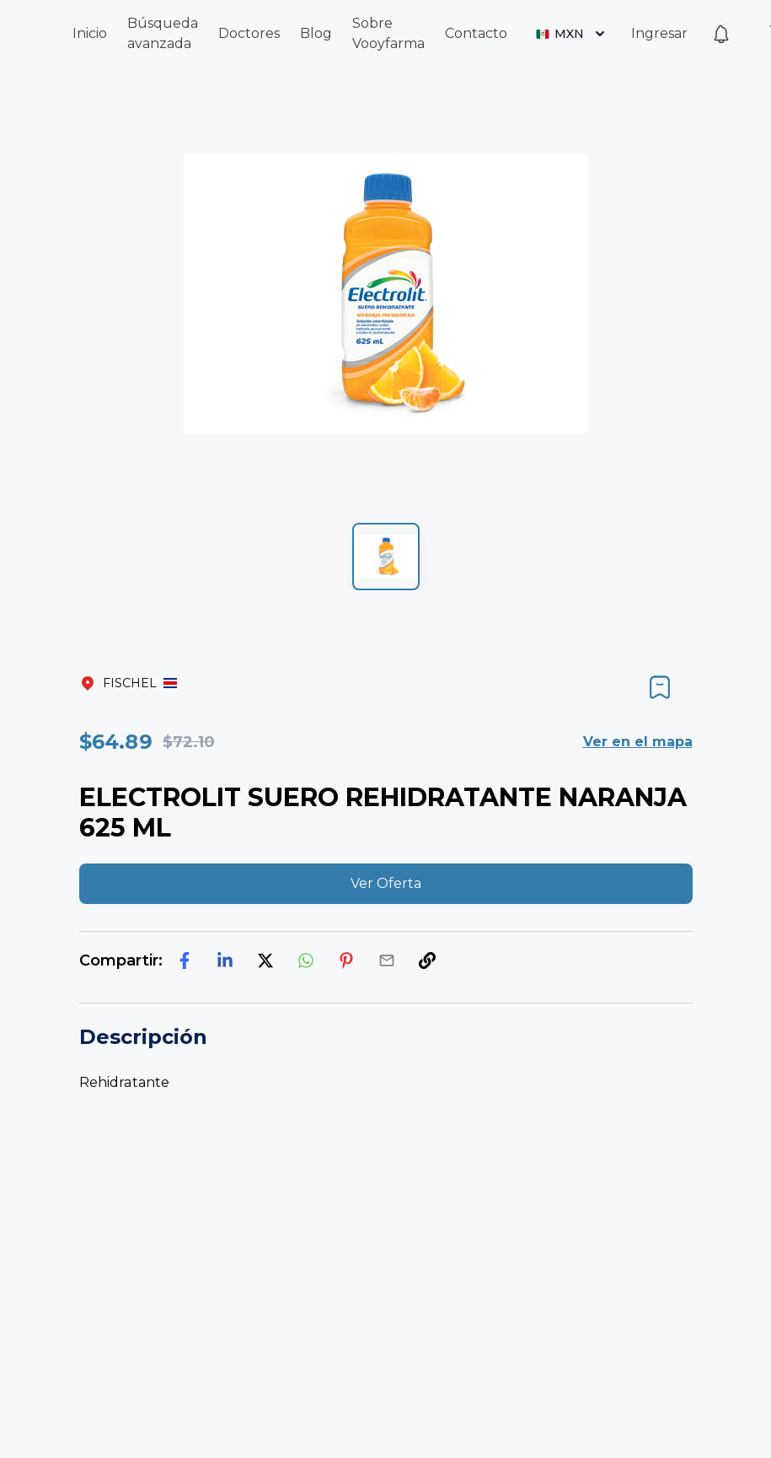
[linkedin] (225, 960)
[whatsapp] (306, 960)
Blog (316, 33)
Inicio (89, 33)
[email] (387, 960)
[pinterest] (346, 960)
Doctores (249, 33)
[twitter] (265, 960)
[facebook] (184, 960)
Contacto (476, 33)
